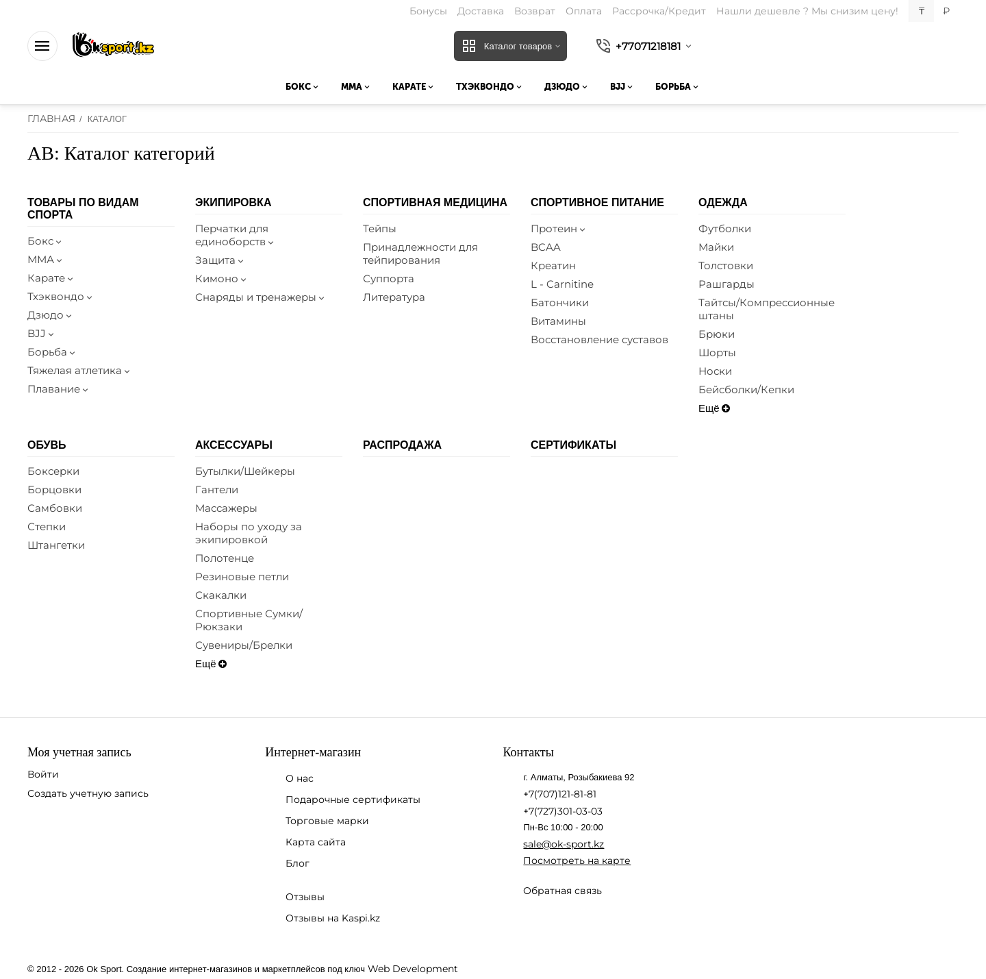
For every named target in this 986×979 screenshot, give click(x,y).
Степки (46, 526)
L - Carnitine (562, 283)
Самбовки (54, 508)
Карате (51, 277)
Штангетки (56, 545)
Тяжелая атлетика (79, 370)
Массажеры (226, 508)
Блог (297, 863)
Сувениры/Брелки (243, 645)
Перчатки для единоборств (235, 235)
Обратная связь (562, 890)
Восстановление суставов (599, 339)
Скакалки (220, 595)
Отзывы (305, 897)
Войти (43, 774)
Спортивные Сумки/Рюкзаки (249, 620)
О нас (300, 778)
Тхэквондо (60, 296)
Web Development (413, 969)
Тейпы (379, 228)
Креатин (553, 265)
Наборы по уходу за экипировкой (248, 533)
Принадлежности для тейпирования (420, 253)
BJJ (41, 333)
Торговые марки (327, 821)
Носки (715, 370)
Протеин (559, 228)
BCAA (546, 246)
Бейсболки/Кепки (746, 389)
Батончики (560, 302)
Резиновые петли (242, 576)
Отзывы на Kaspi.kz (333, 918)
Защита (220, 260)
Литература (394, 296)
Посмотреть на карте (577, 860)
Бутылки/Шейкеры (245, 471)
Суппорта (388, 278)
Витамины (558, 320)
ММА (45, 259)
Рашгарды (726, 283)
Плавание (58, 388)
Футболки (724, 228)
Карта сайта (316, 842)
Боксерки (53, 471)
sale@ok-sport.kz (563, 844)
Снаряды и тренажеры (261, 296)
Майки (716, 246)
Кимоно (222, 278)
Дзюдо (50, 314)
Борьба (52, 351)
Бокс (45, 240)
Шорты (717, 352)
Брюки (716, 333)
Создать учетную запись (88, 793)
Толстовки (725, 265)
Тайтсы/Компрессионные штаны (766, 309)
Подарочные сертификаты (353, 799)
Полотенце (224, 558)
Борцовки (54, 489)
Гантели (216, 489)
